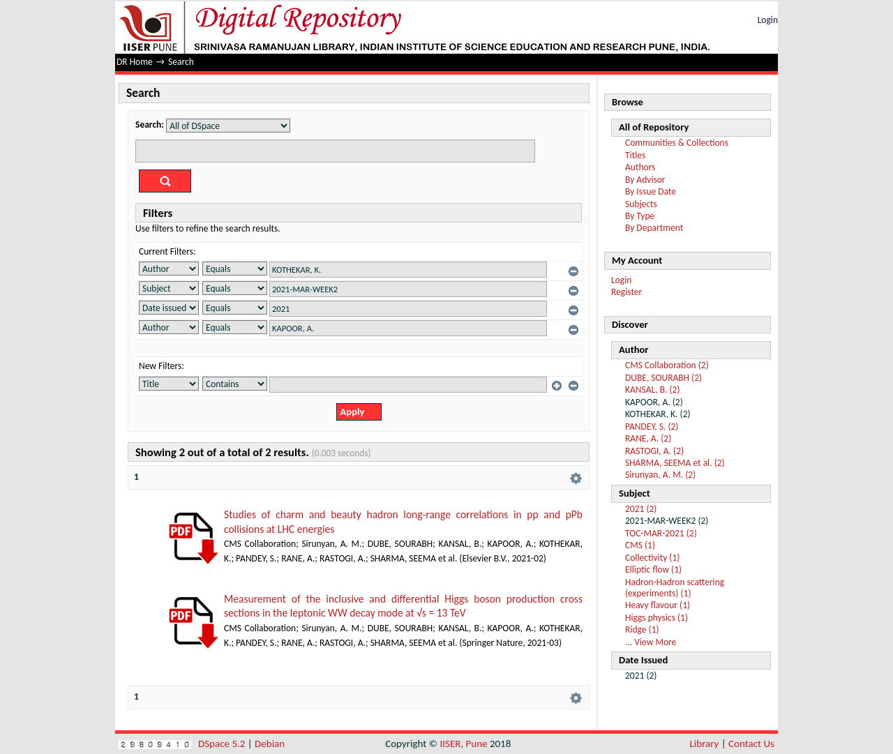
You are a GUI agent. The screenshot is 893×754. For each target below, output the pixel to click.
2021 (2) (640, 509)
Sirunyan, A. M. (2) (660, 475)
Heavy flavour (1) (657, 605)
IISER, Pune (463, 743)
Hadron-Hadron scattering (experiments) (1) (674, 587)
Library (704, 743)
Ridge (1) (642, 629)
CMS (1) (640, 545)
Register (626, 292)
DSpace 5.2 (223, 743)
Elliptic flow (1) (653, 569)
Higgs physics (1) (656, 618)
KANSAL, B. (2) (652, 389)
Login (768, 20)
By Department (654, 228)
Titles (635, 155)
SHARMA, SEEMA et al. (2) (675, 463)
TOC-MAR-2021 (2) (661, 533)
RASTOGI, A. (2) (654, 451)
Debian (270, 743)
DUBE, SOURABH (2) (663, 378)
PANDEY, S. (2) (651, 426)
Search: (149, 124)
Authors (640, 167)
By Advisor (645, 180)
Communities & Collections (676, 143)
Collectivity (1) (652, 558)
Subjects (641, 204)
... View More (650, 642)
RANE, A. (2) (648, 438)
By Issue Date (650, 191)
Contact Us (751, 743)
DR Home (135, 62)
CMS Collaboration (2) (667, 365)
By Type (639, 216)
